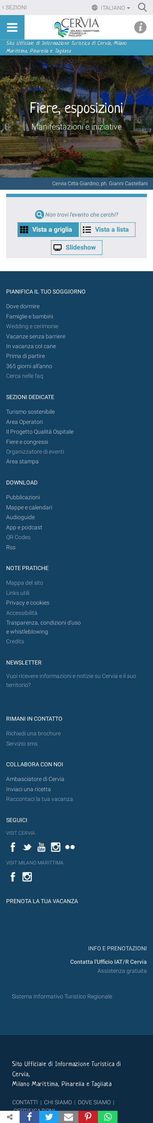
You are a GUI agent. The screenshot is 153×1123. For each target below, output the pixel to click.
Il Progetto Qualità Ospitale (39, 431)
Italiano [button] (115, 7)
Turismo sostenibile (30, 411)
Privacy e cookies (27, 602)
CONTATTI (25, 1102)
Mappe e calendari (29, 507)
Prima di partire (25, 356)
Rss (11, 547)
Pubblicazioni (23, 497)
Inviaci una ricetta (28, 789)
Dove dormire (23, 306)
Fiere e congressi (27, 442)
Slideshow (81, 247)
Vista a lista (112, 229)
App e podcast (24, 527)
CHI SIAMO (58, 1102)
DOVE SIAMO (94, 1102)
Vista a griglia (52, 229)
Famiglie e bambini (29, 316)
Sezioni (16, 7)
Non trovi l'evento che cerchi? (81, 214)
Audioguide (20, 517)
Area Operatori (24, 422)
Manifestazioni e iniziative (76, 127)
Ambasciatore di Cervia (35, 779)
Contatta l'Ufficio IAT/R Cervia (108, 961)
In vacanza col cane (31, 346)
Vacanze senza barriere (35, 336)
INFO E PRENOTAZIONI (117, 948)
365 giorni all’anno (29, 366)
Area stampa (22, 461)
